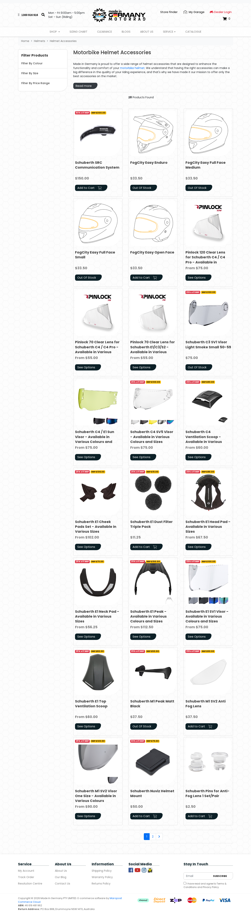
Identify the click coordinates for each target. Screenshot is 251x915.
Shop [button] (54, 32)
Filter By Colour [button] (32, 63)
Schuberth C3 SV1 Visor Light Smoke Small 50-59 (208, 344)
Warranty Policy (102, 877)
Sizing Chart (78, 32)
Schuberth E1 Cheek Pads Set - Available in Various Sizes (95, 526)
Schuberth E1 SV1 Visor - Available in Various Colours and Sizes (207, 616)
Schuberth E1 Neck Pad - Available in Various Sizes (97, 616)
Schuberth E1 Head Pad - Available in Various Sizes (207, 526)
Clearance (104, 32)
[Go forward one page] (159, 836)
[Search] (43, 14)
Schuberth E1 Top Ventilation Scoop (91, 703)
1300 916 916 (29, 15)
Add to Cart (89, 188)
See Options (197, 277)
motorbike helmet (132, 68)
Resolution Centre (30, 883)
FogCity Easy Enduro (148, 162)
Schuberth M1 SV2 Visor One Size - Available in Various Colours (96, 796)
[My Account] (194, 12)
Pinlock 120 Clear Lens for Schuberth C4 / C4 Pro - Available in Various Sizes (205, 259)
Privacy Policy (211, 887)
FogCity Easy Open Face (152, 252)
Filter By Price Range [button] (35, 83)
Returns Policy (101, 883)
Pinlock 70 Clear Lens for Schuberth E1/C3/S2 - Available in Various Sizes (152, 349)
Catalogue (193, 32)
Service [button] (168, 32)
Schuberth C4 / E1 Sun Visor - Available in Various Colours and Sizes (94, 439)
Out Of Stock (142, 188)
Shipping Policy (102, 871)
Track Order (26, 877)
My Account (26, 871)
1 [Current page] (146, 836)
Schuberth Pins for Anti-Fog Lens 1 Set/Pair (207, 793)
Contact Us (62, 883)
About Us (146, 32)
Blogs (126, 32)
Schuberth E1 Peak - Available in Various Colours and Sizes (148, 616)
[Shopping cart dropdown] (226, 19)
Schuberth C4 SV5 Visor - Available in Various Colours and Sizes (151, 436)
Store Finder (169, 12)
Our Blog (60, 877)
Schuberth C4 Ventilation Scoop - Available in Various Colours (203, 439)
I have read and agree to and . (205, 885)
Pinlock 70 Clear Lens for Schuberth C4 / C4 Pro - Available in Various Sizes (97, 349)
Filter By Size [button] (29, 73)
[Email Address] (197, 876)
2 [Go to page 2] (153, 836)
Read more (84, 86)
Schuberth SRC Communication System (97, 165)
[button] (42, 55)
